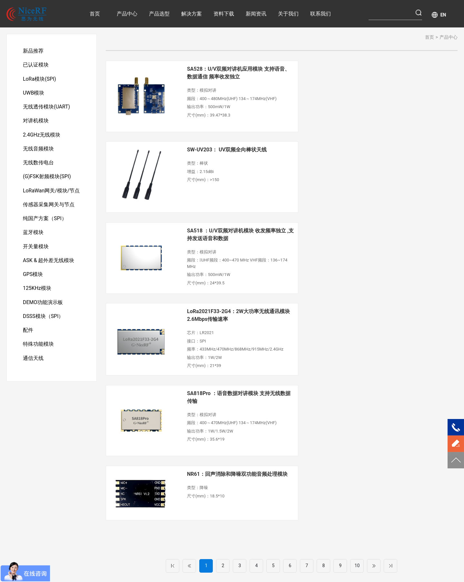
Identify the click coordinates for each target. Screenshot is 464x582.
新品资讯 (292, 462)
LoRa (210, 567)
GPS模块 (33, 278)
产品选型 (159, 14)
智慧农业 (190, 452)
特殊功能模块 (38, 349)
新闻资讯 (256, 14)
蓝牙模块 (33, 235)
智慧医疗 (190, 442)
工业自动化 (242, 451)
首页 (95, 14)
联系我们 (320, 14)
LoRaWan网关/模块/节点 (51, 193)
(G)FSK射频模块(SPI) (47, 179)
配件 (28, 335)
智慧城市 (190, 492)
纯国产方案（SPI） (45, 221)
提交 (407, 524)
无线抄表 (190, 472)
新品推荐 (33, 51)
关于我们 (288, 14)
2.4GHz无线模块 (41, 136)
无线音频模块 (38, 150)
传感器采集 (242, 441)
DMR (257, 567)
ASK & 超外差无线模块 (48, 264)
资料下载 (223, 14)
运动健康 (190, 482)
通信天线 (33, 363)
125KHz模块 (37, 292)
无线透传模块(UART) (46, 108)
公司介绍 (342, 442)
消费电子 (240, 461)
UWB (243, 567)
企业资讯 (292, 472)
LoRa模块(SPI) (39, 79)
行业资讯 (292, 442)
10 (357, 332)
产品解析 (292, 452)
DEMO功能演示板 (43, 306)
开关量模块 (36, 250)
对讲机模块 (36, 122)
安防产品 (190, 462)
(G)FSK (227, 567)
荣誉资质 (342, 452)
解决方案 (191, 14)
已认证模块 (36, 65)
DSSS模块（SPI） (43, 321)
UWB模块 (33, 93)
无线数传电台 (38, 164)
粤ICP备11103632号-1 (270, 557)
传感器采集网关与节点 (48, 207)
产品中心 (127, 14)
